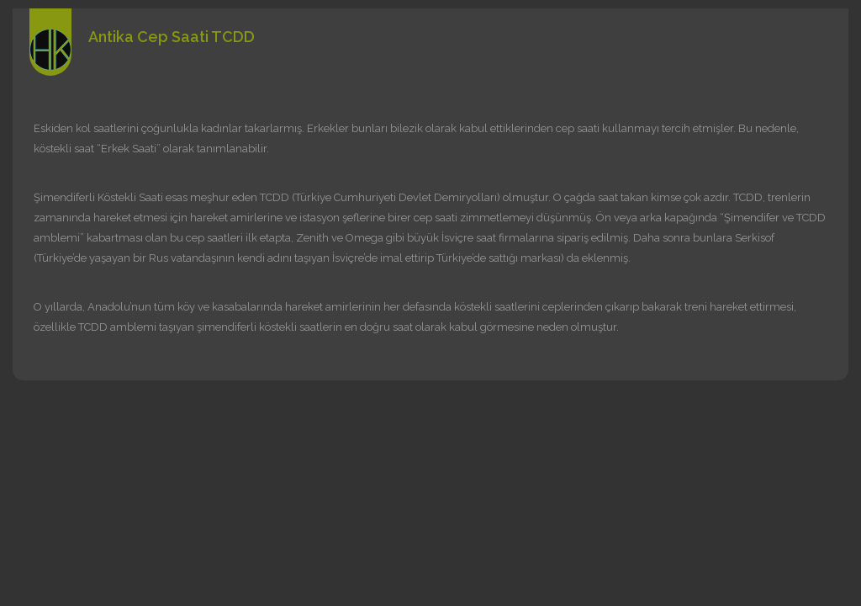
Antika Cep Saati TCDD (171, 36)
